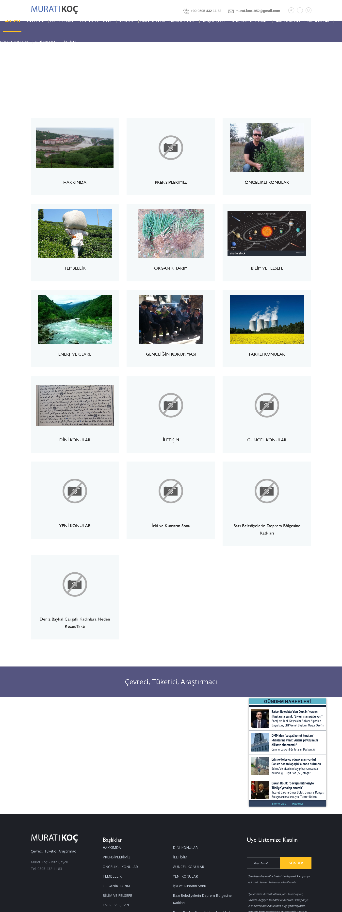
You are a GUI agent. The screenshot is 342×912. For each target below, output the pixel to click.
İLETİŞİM (70, 42)
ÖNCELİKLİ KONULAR (96, 21)
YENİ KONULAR (46, 42)
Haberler (297, 803)
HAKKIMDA (35, 21)
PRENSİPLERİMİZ (62, 21)
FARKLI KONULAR (287, 21)
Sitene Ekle (279, 803)
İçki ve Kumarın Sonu (189, 885)
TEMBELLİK (126, 21)
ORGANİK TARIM (152, 21)
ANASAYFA (13, 21)
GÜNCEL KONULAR (14, 42)
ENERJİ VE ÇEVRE (213, 21)
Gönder (296, 863)
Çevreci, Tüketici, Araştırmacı (171, 681)
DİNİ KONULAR (318, 21)
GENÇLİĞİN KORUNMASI (250, 21)
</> (287, 753)
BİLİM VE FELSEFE (183, 21)
